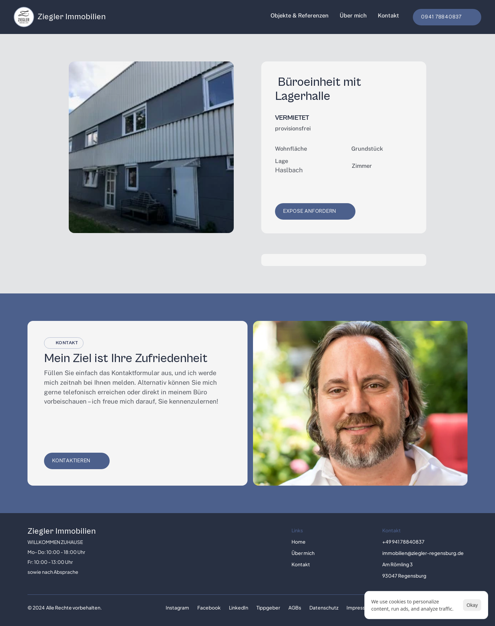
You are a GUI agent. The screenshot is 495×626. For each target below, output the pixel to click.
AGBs (294, 607)
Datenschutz (323, 607)
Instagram (177, 607)
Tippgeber (268, 607)
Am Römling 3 (397, 564)
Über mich (353, 15)
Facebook (209, 607)
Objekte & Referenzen (300, 15)
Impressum (359, 607)
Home (299, 541)
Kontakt (388, 15)
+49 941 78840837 (403, 541)
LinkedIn (238, 607)
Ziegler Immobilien (62, 531)
